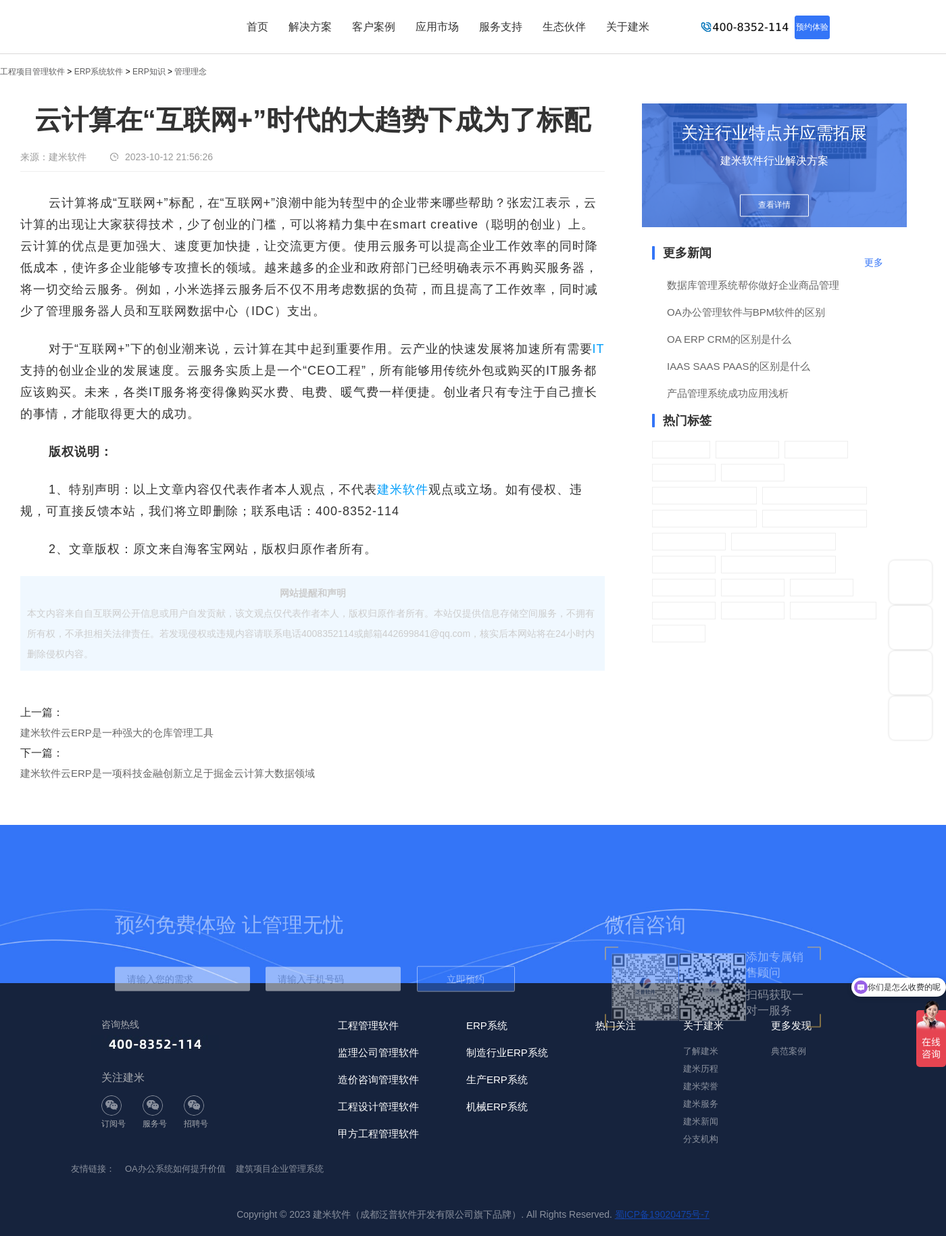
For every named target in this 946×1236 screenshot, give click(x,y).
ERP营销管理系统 (704, 495)
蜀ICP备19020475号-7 (662, 1214)
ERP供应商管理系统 (778, 564)
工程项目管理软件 (32, 71)
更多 (873, 262)
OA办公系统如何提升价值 (175, 1169)
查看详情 (774, 205)
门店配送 (752, 587)
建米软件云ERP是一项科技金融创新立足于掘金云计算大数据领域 (167, 773)
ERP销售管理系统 (814, 495)
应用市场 (437, 26)
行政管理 (747, 449)
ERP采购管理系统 (704, 518)
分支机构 (700, 1139)
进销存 (679, 633)
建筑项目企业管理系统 (280, 1169)
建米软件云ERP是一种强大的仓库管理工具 (117, 732)
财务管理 (684, 587)
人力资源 (816, 449)
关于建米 (627, 26)
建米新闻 (700, 1121)
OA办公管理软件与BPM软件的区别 (746, 312)
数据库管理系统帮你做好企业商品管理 (753, 285)
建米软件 (402, 489)
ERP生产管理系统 (783, 541)
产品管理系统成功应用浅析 (728, 393)
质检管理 (684, 564)
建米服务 (700, 1104)
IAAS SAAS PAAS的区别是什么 (738, 366)
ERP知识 (149, 71)
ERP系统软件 (99, 71)
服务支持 (500, 26)
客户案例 (373, 26)
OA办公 (681, 449)
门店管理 (821, 587)
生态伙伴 (564, 26)
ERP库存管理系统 (814, 518)
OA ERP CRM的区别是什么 (729, 339)
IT (599, 349)
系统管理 (684, 610)
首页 (257, 26)
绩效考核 (684, 472)
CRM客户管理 (833, 610)
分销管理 (752, 610)
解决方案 (310, 26)
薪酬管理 (752, 472)
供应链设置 (689, 541)
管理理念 (190, 71)
